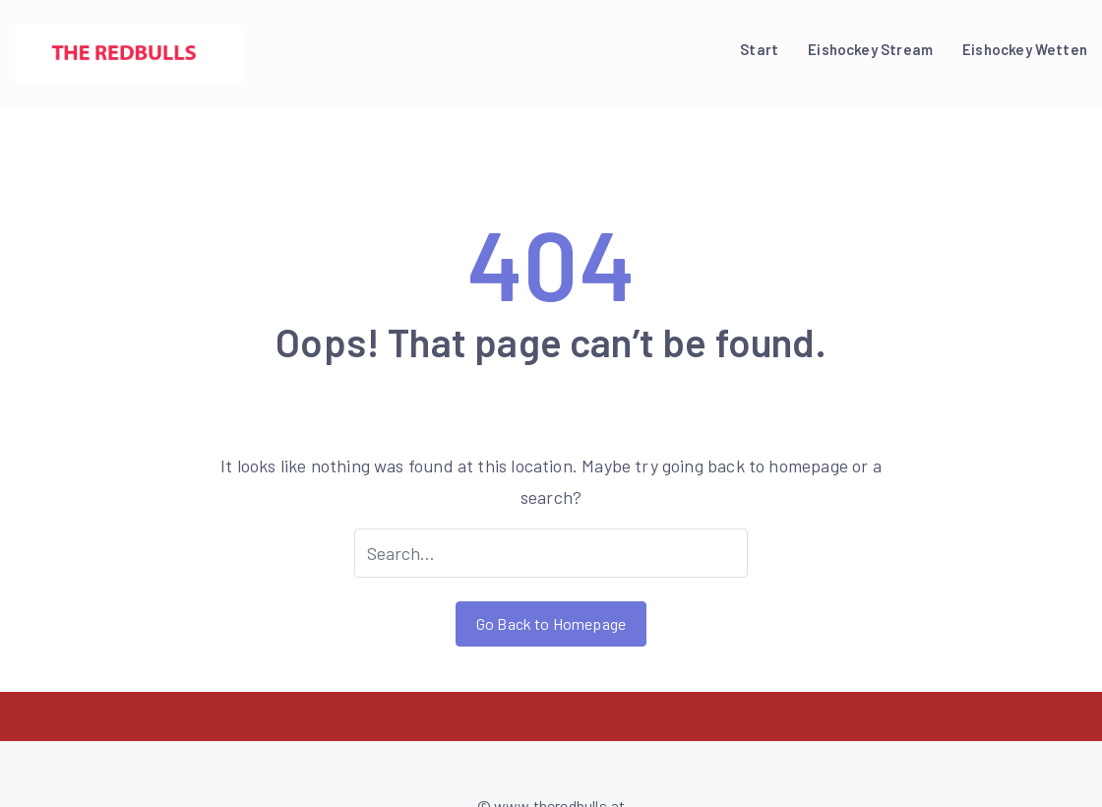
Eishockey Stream (870, 49)
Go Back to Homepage (551, 623)
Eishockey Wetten (1024, 49)
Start (759, 49)
